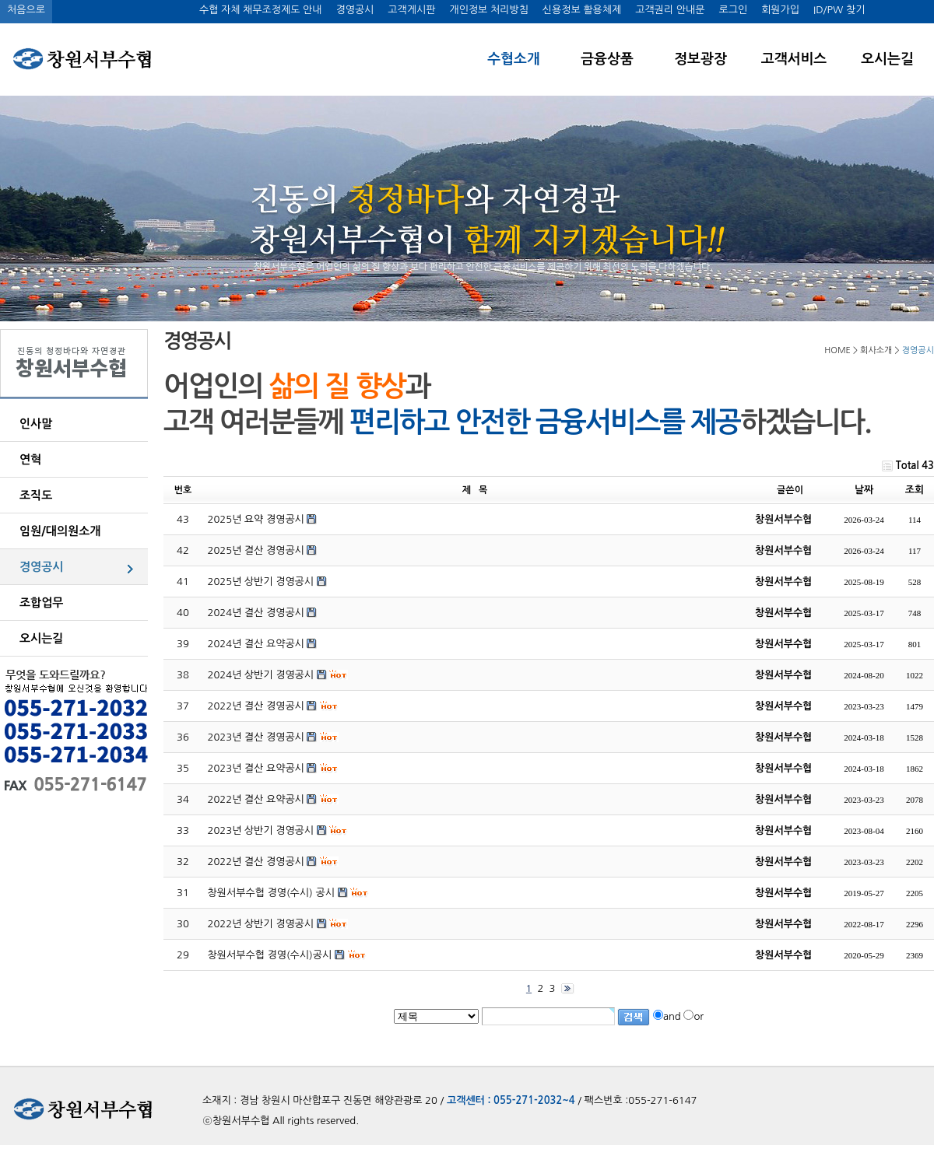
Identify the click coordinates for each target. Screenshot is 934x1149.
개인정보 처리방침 (488, 10)
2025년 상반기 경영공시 (261, 581)
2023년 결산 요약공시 (256, 768)
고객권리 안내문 (669, 10)
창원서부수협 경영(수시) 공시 (271, 893)
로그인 (732, 10)
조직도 (35, 495)
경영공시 (354, 10)
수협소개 (513, 59)
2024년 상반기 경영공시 (261, 675)
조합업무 (41, 602)
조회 (914, 490)
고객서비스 (794, 59)
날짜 (864, 490)
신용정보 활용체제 (581, 10)
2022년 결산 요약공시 (256, 799)
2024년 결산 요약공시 (256, 644)
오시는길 (887, 59)
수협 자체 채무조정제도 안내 (260, 10)
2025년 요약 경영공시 (256, 519)
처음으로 (26, 10)
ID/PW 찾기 (839, 10)
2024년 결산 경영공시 (256, 613)
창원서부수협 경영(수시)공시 (270, 955)
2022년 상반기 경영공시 (261, 924)
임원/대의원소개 (59, 531)
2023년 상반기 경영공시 (261, 830)
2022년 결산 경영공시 (256, 706)
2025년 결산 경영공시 (256, 550)
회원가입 (780, 10)
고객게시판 (411, 10)
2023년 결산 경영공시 (256, 737)
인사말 (35, 423)
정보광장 (700, 59)
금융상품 (607, 59)
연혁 (30, 459)
